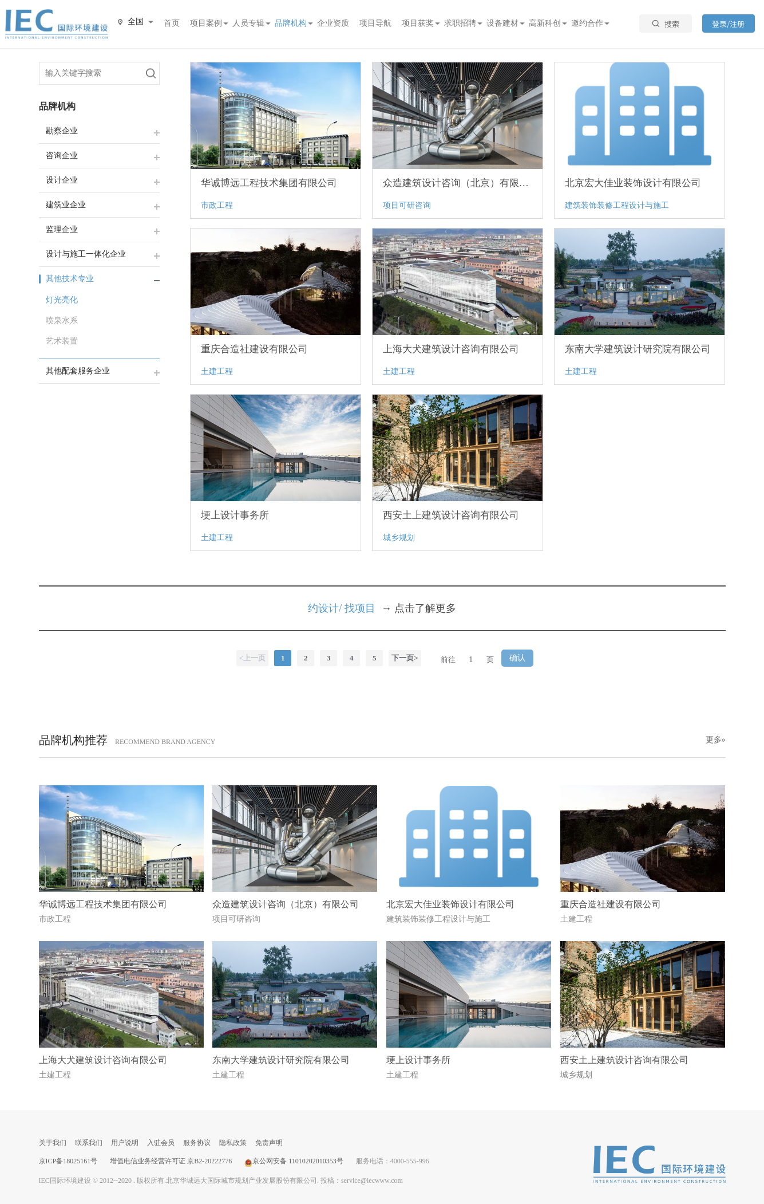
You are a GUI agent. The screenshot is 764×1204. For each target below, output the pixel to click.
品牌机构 (291, 23)
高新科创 (545, 23)
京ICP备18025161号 (68, 1161)
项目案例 (206, 23)
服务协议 (197, 1142)
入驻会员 (161, 1142)
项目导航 (375, 23)
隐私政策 (233, 1142)
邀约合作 (587, 23)
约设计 (323, 608)
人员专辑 (248, 23)
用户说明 (124, 1142)
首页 (172, 23)
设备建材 (502, 23)
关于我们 (52, 1142)
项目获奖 (418, 23)
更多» (716, 739)
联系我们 (88, 1142)
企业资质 (333, 23)
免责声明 (269, 1142)
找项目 (360, 608)
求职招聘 (460, 23)
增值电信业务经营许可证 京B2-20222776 (171, 1161)
